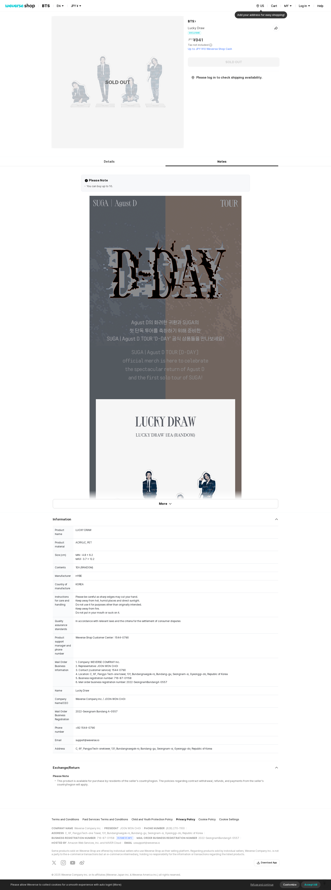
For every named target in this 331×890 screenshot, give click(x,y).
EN (59, 6)
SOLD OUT (233, 62)
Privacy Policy (185, 819)
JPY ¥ (74, 6)
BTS (191, 21)
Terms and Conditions (65, 819)
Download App (267, 862)
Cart (274, 6)
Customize (289, 884)
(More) (116, 884)
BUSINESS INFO (124, 838)
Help (320, 6)
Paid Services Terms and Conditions (105, 819)
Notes (222, 161)
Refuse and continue (261, 884)
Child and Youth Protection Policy (152, 819)
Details (109, 161)
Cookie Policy (207, 819)
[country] (260, 6)
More (165, 504)
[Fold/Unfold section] (165, 519)
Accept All (310, 884)
